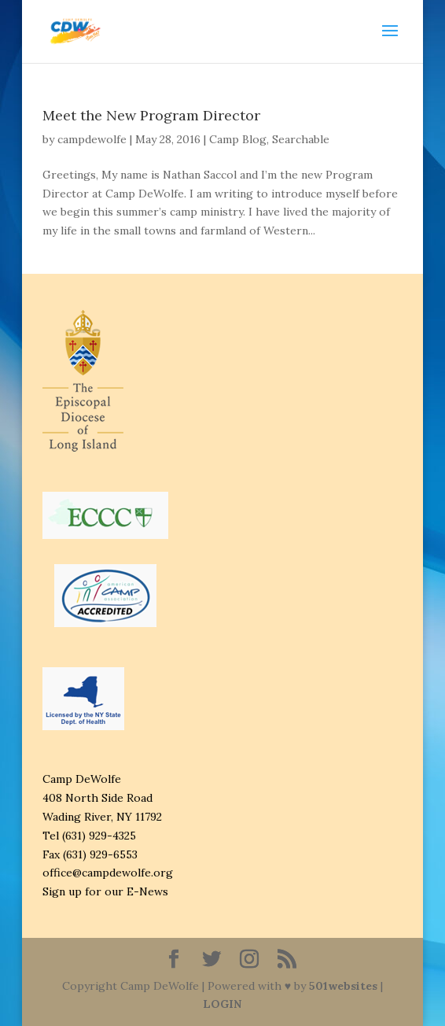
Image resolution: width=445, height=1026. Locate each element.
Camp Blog (238, 139)
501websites (343, 986)
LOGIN (222, 1004)
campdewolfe (92, 139)
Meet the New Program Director (151, 115)
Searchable (300, 139)
